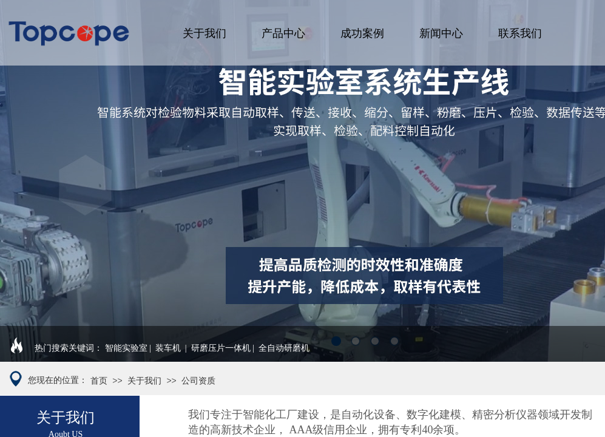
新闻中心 (441, 33)
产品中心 (283, 33)
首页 (98, 380)
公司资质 (198, 380)
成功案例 (362, 33)
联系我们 (520, 33)
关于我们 (204, 33)
